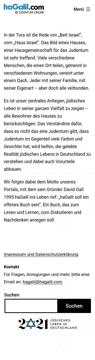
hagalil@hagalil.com (42, 281)
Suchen (11, 295)
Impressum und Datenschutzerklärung (41, 254)
